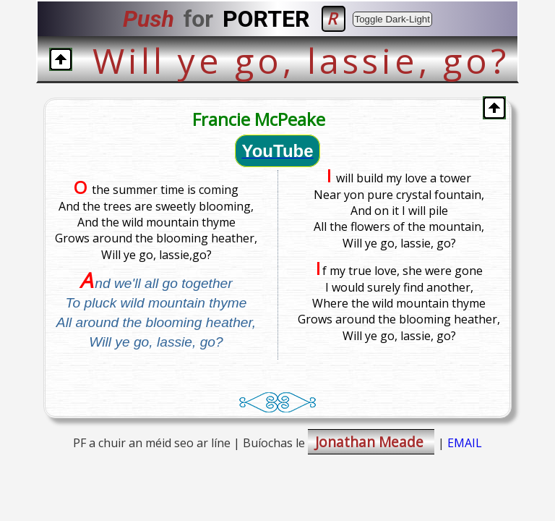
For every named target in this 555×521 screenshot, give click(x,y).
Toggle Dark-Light (392, 19)
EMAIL (464, 443)
